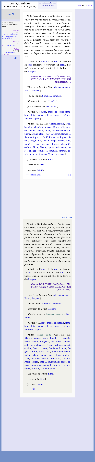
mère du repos (50, 19)
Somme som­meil (51, 96)
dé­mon (56, 127)
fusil (48, 351)
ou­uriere (35, 261)
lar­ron (61, 140)
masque (45, 144)
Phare (35, 147)
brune (61, 19)
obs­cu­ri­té (65, 144)
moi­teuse (54, 39)
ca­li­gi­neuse (35, 254)
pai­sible (37, 39)
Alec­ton (57, 87)
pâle (47, 46)
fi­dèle (67, 50)
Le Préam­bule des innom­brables (47, 4)
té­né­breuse (53, 26)
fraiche (50, 227)
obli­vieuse (29, 33)
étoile (61, 111)
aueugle (40, 230)
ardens (37, 338)
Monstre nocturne (36, 106)
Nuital (31, 123)
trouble (38, 43)
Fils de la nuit (34, 96)
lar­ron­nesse (37, 46)
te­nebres (66, 326)
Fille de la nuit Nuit (40, 87)
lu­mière (28, 144)
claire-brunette (63, 23)
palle (57, 254)
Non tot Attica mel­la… (10, 36)
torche (35, 154)
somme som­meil (47, 150)
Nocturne (32, 111)
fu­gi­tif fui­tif (40, 137)
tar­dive (49, 50)
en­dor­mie (28, 50)
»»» (90, 5)
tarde (37, 50)
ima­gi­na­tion (35, 140)
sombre (27, 39)
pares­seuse (57, 230)
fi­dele (27, 261)
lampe (41, 115)
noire (67, 16)
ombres (27, 147)
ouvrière (28, 53)
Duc (48, 106)
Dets (42, 379)
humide (51, 16)
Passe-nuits (33, 164)
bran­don (28, 127)
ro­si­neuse (55, 46)
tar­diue (56, 257)
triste (44, 33)
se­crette (59, 244)
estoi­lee (50, 244)
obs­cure (60, 16)
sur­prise (62, 150)
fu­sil (59, 137)
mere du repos (63, 227)
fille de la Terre (62, 29)
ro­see (63, 361)
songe (57, 115)
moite (37, 23)
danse (48, 127)
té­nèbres (66, 115)
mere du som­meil (61, 261)
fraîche (38, 19)
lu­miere (66, 355)
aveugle (28, 23)
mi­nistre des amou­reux (59, 33)
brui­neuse (29, 36)
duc (26, 130)
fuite (33, 115)
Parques (32, 71)
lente (38, 33)
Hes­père (52, 101)
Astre (43, 111)
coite (67, 19)
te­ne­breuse (60, 234)
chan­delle (52, 111)
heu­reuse (58, 50)
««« (79, 5)
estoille (60, 322)
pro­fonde (65, 26)
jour (30, 64)
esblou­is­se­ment (62, 345)
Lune (37, 144)
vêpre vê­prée (31, 118)
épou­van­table (63, 36)
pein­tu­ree (28, 264)
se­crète (50, 36)
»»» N (11, 14)
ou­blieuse (48, 43)
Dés (42, 164)
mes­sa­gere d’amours (44, 234)
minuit (40, 170)
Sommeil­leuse (39, 16)
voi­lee (56, 247)
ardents (60, 123)
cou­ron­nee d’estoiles (34, 251)
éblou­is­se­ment (36, 130)
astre (67, 123)
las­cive (58, 43)
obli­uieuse (37, 241)
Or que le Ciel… (10, 45)
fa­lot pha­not (53, 134)
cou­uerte (28, 257)
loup (68, 140)
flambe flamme (57, 348)
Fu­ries (27, 90)
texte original (33, 175)
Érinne (34, 134)
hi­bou (54, 106)
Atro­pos (66, 87)
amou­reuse (40, 29)
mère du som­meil (53, 53)
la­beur (46, 140)
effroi (47, 130)
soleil (62, 64)
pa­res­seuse (48, 23)
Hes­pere (52, 309)
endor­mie (38, 257)
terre (56, 61)
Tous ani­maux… (10, 53)
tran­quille (29, 29)
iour (30, 272)
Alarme (52, 123)
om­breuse (29, 19)
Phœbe (43, 147)
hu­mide (61, 224)
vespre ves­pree (32, 329)
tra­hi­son (43, 154)
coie (33, 230)
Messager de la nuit (37, 101)
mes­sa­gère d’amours (35, 26)
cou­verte (66, 46)
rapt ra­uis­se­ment (49, 361)
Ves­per (51, 154)
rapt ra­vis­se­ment (57, 147)
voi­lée (45, 39)
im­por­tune (39, 53)
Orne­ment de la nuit (37, 159)
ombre (44, 61)
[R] (15, 58)
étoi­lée (40, 36)
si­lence (49, 115)
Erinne (49, 345)
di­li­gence (65, 127)
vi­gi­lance (60, 154)
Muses (55, 144)
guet (64, 137)
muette (50, 29)
